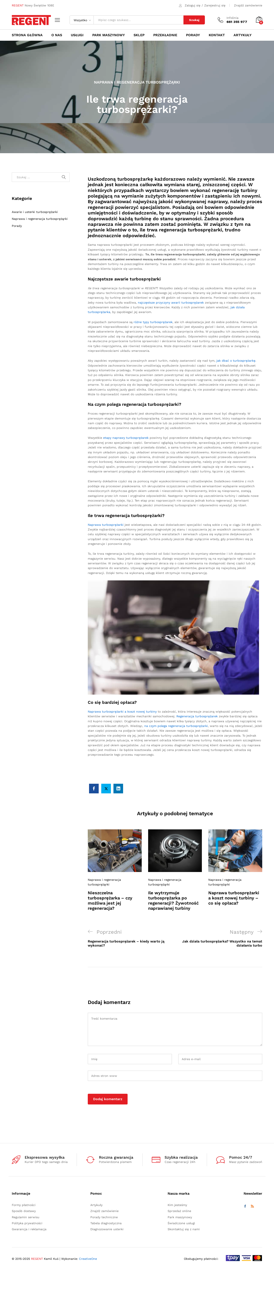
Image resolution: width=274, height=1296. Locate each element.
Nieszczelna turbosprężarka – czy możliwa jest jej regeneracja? (110, 900)
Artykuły (243, 35)
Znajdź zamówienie (248, 5)
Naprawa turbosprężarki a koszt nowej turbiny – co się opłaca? (233, 898)
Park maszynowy (108, 35)
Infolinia (232, 17)
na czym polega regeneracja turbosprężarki (176, 726)
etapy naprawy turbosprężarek (126, 437)
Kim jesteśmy (177, 1205)
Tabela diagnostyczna (106, 1223)
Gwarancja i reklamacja (29, 1229)
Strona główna (27, 35)
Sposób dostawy (24, 1211)
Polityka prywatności (27, 1223)
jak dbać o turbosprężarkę (235, 360)
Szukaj (194, 20)
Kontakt (217, 35)
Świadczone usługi (181, 1223)
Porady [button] (193, 35)
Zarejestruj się (214, 5)
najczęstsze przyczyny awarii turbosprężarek (171, 302)
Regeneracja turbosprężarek (197, 716)
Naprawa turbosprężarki (106, 524)
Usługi (77, 35)
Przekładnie (165, 35)
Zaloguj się (192, 5)
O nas (56, 35)
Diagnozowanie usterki (107, 1229)
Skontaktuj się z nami (184, 1229)
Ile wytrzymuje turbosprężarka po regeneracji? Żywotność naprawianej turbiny (173, 900)
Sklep (139, 35)
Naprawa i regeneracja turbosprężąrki (137, 82)
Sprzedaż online (179, 1211)
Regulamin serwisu (25, 1217)
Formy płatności (24, 1205)
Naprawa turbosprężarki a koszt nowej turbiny (122, 711)
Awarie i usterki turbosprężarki (35, 212)
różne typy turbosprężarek (153, 322)
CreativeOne (88, 1258)
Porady (17, 226)
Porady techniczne (104, 1217)
